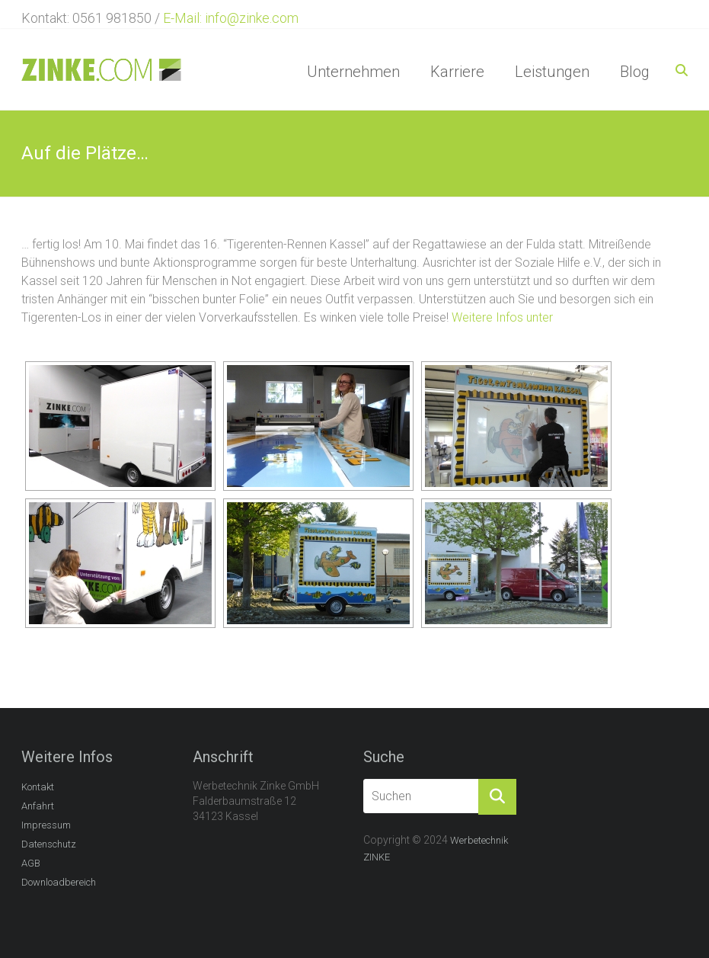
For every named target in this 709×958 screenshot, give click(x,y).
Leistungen (552, 71)
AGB (30, 863)
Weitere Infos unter (502, 317)
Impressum (46, 825)
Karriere (457, 71)
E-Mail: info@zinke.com (231, 18)
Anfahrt (37, 806)
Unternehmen (353, 71)
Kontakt (37, 787)
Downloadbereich (58, 882)
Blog (635, 71)
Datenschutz (48, 844)
